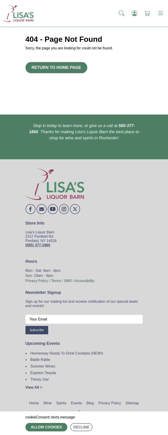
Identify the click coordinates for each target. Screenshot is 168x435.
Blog (90, 403)
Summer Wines (42, 366)
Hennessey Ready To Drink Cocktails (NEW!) (66, 353)
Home (34, 403)
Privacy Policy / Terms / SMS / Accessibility (60, 281)
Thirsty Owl (39, 379)
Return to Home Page (56, 67)
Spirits (61, 403)
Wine (47, 403)
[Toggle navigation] (160, 13)
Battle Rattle (40, 360)
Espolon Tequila (43, 373)
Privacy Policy (109, 403)
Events (76, 403)
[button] (121, 13)
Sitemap (132, 403)
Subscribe (37, 330)
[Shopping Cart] (147, 13)
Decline (81, 427)
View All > (33, 387)
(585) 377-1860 (37, 245)
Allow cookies (46, 427)
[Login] (134, 13)
